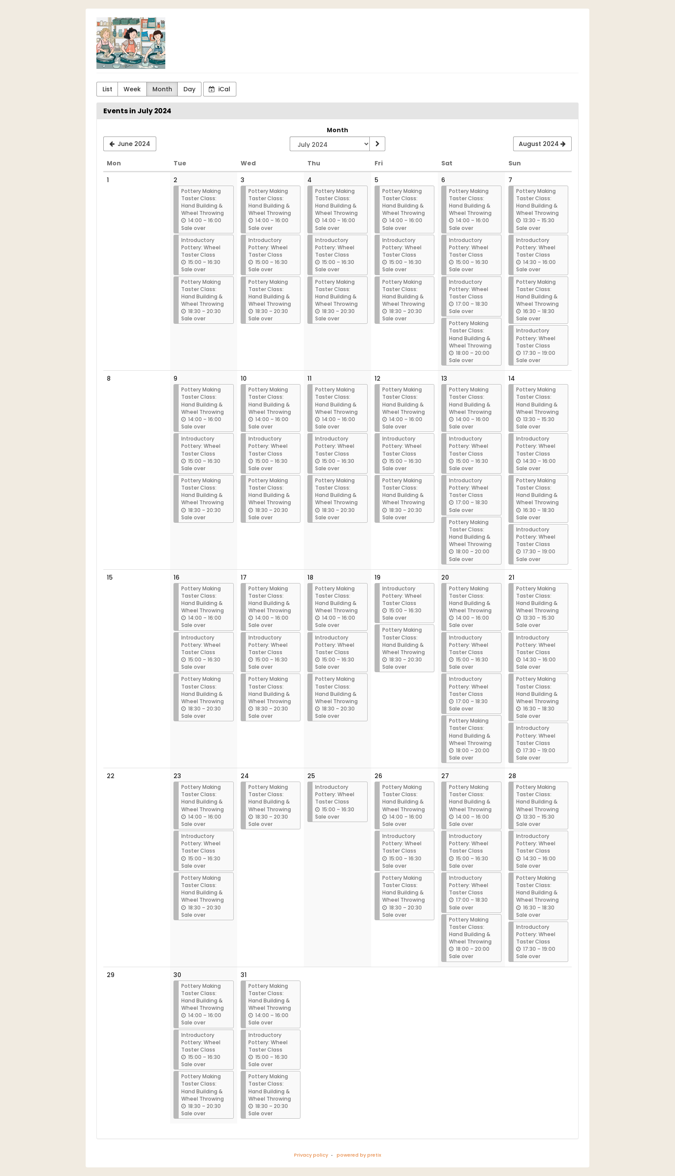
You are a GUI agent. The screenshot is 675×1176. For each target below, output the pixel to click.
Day (189, 89)
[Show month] (377, 144)
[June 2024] (129, 144)
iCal (219, 89)
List (107, 89)
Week (132, 89)
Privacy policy (311, 1154)
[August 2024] (542, 144)
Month (162, 89)
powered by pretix (359, 1154)
